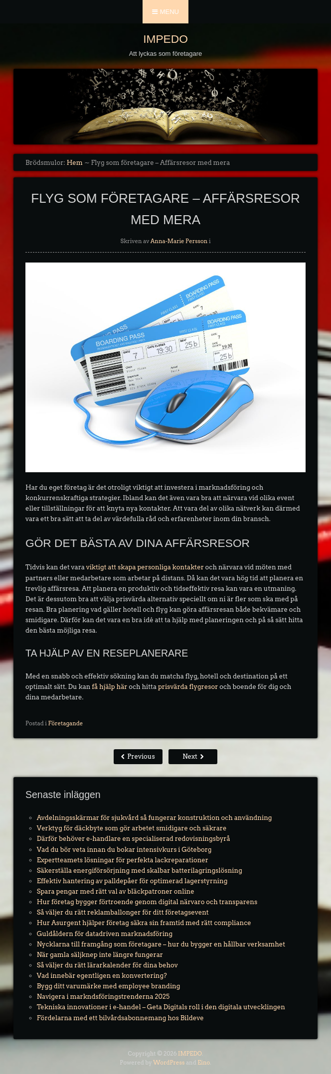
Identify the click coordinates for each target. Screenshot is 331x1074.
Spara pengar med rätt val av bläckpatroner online (115, 891)
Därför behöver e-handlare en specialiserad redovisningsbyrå (133, 838)
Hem (75, 162)
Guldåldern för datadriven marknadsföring (104, 934)
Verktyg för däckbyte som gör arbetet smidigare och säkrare (132, 828)
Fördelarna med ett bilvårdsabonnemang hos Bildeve (120, 1018)
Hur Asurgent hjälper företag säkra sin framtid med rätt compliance (144, 923)
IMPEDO (165, 38)
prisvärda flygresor (188, 686)
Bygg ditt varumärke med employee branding (108, 986)
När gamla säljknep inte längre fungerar (100, 954)
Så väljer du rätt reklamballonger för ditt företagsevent (123, 912)
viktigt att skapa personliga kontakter (145, 567)
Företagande (65, 723)
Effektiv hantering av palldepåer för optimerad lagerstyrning (132, 881)
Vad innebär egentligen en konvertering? (102, 975)
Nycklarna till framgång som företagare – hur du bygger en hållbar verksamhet (161, 944)
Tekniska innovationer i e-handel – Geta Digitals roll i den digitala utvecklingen (161, 1007)
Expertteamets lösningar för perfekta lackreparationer (122, 860)
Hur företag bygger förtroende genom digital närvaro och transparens (147, 902)
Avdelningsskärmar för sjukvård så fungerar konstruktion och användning (154, 817)
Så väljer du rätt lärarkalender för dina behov (107, 965)
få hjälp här (109, 686)
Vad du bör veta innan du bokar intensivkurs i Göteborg (124, 849)
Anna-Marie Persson (179, 241)
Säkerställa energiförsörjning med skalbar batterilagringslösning (139, 870)
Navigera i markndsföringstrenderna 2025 (103, 996)
